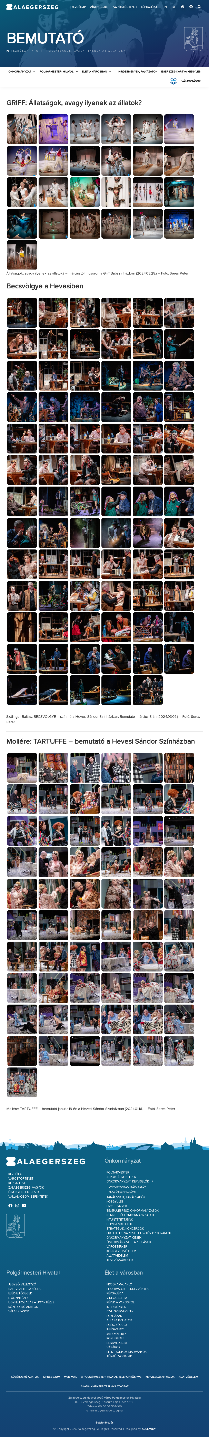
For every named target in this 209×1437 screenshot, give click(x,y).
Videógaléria (117, 1298)
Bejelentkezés (104, 1422)
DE (174, 7)
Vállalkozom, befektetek (28, 1196)
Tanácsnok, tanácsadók (126, 1197)
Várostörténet (125, 7)
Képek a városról (121, 1302)
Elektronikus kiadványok (127, 1351)
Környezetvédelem (121, 1251)
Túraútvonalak (119, 1356)
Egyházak (114, 1316)
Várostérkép (99, 7)
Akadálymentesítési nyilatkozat (104, 1386)
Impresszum (51, 1377)
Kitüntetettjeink (120, 1219)
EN (165, 7)
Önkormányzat (19, 71)
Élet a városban (94, 71)
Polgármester (118, 1172)
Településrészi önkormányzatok (133, 1210)
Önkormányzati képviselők (128, 1181)
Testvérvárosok (120, 1260)
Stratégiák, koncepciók (125, 1228)
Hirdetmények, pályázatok (137, 71)
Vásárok (113, 1347)
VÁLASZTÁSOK (191, 81)
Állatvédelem (117, 1255)
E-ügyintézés (18, 1298)
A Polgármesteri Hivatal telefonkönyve (111, 1377)
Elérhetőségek (20, 1293)
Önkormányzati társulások (129, 1242)
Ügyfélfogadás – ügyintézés (31, 1302)
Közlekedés (116, 1338)
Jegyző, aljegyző (22, 1284)
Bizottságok (117, 1206)
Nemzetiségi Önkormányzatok (130, 1215)
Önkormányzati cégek (124, 1237)
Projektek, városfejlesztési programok (139, 1233)
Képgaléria (149, 7)
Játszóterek (117, 1333)
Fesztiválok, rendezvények (128, 1289)
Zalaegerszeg (32, 7)
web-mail (70, 1377)
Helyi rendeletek (119, 1224)
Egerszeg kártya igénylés (181, 71)
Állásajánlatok (119, 1320)
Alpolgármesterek (121, 1177)
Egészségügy (117, 1324)
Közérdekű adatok (23, 1307)
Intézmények (116, 1307)
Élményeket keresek (23, 1192)
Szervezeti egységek (24, 1289)
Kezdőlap (79, 7)
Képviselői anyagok (160, 1377)
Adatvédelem (188, 1377)
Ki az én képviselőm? (122, 1192)
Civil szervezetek (120, 1311)
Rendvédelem (117, 1342)
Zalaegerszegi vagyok (26, 1187)
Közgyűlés (115, 1201)
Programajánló (119, 1284)
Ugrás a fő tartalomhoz (192, 2)
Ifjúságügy (115, 1329)
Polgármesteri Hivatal (56, 71)
